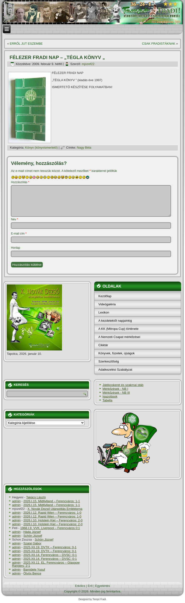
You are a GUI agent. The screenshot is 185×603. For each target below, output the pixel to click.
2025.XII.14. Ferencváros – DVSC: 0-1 (50, 555)
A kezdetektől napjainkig (115, 320)
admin (16, 501)
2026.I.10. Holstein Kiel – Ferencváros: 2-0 (52, 520)
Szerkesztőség (108, 361)
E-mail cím (19, 233)
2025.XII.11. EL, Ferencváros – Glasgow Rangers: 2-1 (46, 564)
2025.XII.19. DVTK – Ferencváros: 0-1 (49, 547)
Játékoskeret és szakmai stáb (122, 385)
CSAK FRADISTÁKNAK (158, 43)
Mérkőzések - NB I (115, 389)
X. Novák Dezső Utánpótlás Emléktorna (55, 509)
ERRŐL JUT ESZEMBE (26, 43)
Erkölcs (80, 586)
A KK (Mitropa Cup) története (118, 329)
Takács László (36, 497)
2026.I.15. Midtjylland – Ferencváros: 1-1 (51, 501)
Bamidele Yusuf (34, 569)
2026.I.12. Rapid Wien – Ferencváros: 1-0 (52, 512)
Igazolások (109, 396)
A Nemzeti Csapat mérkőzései (119, 337)
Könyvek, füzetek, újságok (116, 353)
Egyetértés (102, 586)
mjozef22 (88, 64)
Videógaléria (107, 304)
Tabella (107, 400)
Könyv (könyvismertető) (41, 147)
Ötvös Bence (32, 573)
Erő (90, 586)
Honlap (15, 247)
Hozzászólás (20, 182)
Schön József (32, 535)
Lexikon (103, 312)
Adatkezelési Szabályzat (115, 369)
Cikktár (103, 345)
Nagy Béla (84, 147)
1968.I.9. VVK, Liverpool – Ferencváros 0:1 (50, 528)
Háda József (32, 532)
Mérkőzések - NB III (116, 392)
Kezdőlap (104, 296)
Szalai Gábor (32, 543)
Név (14, 219)
